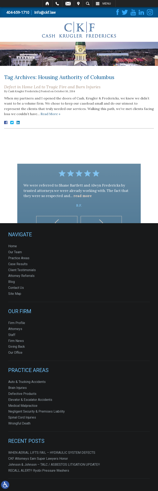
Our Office (15, 353)
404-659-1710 (17, 12)
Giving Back (16, 347)
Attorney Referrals (21, 276)
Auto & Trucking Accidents (27, 382)
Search (88, 3)
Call (57, 3)
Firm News (16, 341)
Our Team (15, 252)
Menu (106, 3)
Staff (11, 335)
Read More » (50, 114)
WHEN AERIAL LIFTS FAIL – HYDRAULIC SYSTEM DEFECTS (51, 453)
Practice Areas (18, 258)
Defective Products (22, 394)
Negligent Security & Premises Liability (36, 411)
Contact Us (16, 288)
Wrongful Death (19, 423)
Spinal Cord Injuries (22, 417)
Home (47, 3)
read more (82, 213)
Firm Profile (16, 323)
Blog (11, 282)
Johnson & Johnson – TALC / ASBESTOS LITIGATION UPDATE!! (54, 465)
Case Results (18, 264)
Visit (78, 3)
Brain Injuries (17, 388)
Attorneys (15, 329)
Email (68, 3)
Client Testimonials (22, 270)
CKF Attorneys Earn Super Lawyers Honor (38, 459)
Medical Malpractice (22, 406)
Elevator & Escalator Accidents (30, 400)
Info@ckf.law (45, 12)
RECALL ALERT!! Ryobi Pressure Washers (38, 470)
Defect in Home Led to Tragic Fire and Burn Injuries (52, 86)
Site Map (14, 294)
